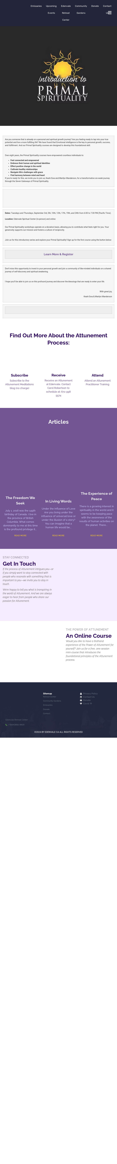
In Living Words (58, 501)
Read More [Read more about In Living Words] (58, 535)
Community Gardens (81, 9)
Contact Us (107, 9)
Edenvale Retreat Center (66, 13)
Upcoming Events (51, 9)
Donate (95, 6)
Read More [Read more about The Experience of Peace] (96, 535)
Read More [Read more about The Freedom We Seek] (20, 535)
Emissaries (36, 6)
